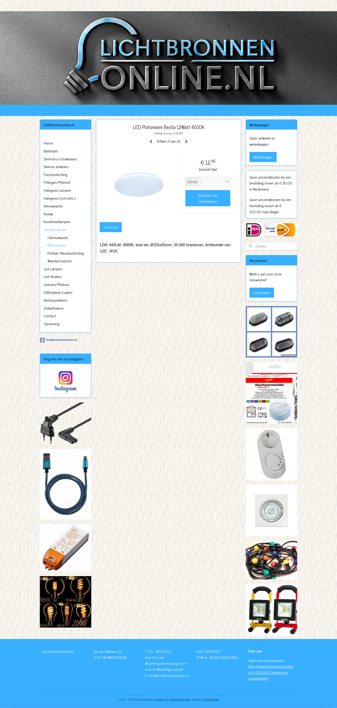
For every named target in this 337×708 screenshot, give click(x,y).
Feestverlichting (55, 174)
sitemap (160, 699)
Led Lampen (53, 269)
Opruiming (51, 324)
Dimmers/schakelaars (60, 159)
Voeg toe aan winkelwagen (208, 198)
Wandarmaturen (60, 261)
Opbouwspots (58, 237)
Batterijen (51, 151)
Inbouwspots (53, 206)
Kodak (48, 214)
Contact (50, 316)
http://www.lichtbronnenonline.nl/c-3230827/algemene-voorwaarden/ (271, 672)
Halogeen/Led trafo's (60, 198)
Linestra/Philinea (56, 284)
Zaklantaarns (54, 308)
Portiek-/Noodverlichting (66, 253)
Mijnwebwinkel (211, 699)
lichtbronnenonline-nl (58, 340)
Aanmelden (261, 292)
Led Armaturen (55, 229)
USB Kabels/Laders (58, 292)
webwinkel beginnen (180, 699)
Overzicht (110, 227)
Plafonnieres (57, 245)
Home (48, 143)
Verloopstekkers (56, 300)
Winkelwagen (263, 157)
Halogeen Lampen (57, 190)
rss (167, 699)
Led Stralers (53, 276)
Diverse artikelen (56, 166)
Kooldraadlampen (57, 221)
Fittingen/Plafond (57, 182)
